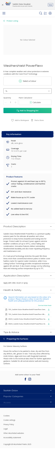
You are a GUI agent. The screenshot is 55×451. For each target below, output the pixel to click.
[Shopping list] (45, 13)
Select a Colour (27, 81)
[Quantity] (10, 102)
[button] (50, 13)
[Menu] (3, 13)
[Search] (40, 13)
